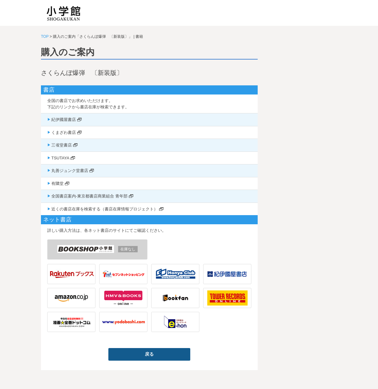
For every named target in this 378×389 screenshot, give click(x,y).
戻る (149, 354)
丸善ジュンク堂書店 (69, 170)
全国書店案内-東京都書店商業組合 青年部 (89, 196)
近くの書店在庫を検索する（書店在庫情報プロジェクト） (104, 209)
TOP (45, 36)
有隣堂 (57, 183)
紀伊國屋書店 (63, 119)
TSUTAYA (60, 158)
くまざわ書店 (63, 132)
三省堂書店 (61, 145)
